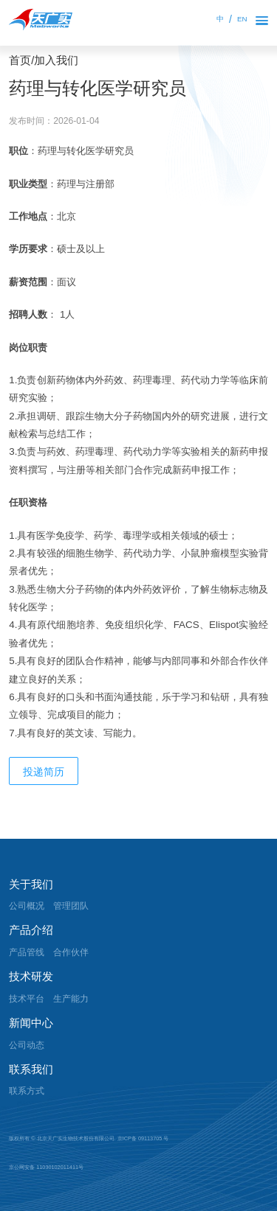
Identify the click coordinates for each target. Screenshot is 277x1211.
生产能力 (71, 999)
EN (242, 19)
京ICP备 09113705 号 (143, 1138)
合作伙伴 (71, 952)
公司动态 (26, 1045)
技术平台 (26, 999)
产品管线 (26, 952)
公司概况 (26, 906)
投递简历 (43, 772)
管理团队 (71, 906)
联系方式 (26, 1091)
